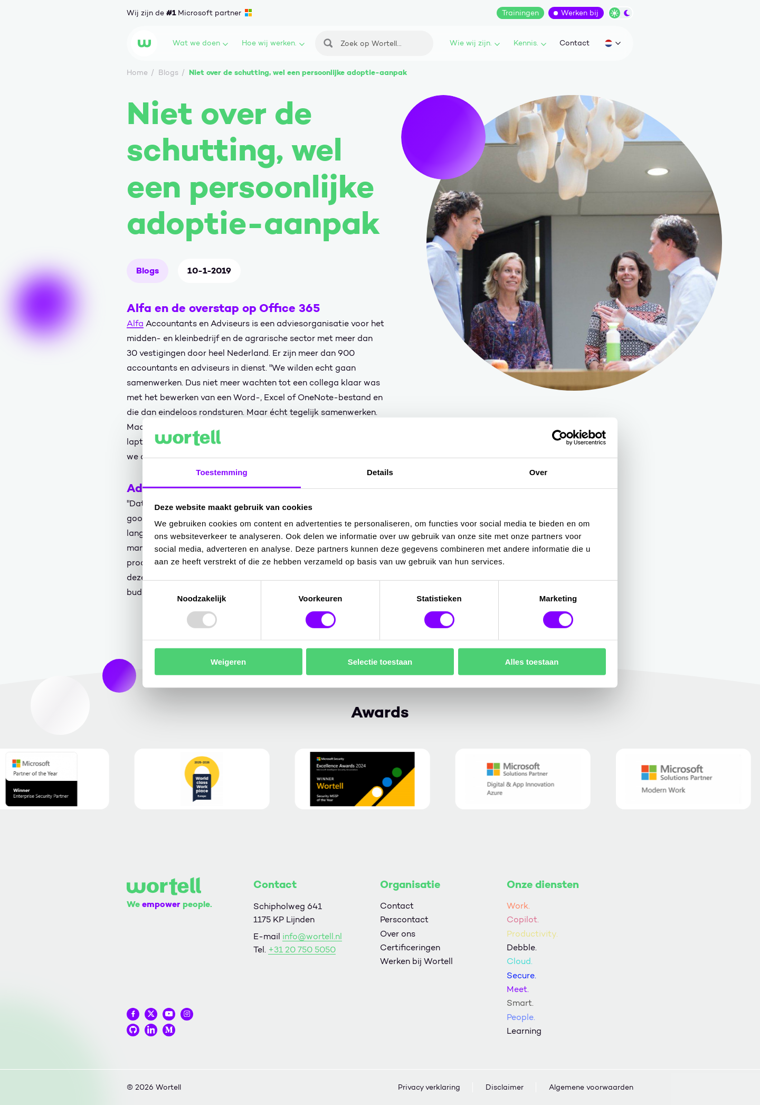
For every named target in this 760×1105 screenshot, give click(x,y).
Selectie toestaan (380, 661)
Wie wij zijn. (475, 43)
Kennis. (530, 43)
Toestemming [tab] (222, 472)
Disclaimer (505, 1087)
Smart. (520, 1003)
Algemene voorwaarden (591, 1087)
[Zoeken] (374, 43)
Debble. (522, 947)
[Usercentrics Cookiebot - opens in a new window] (560, 438)
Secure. (521, 975)
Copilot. (523, 919)
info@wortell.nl (312, 936)
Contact (574, 43)
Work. (518, 906)
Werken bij (579, 12)
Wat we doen (200, 43)
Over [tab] (538, 472)
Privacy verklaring (429, 1087)
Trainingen (520, 12)
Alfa (135, 323)
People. (521, 1017)
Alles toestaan (532, 661)
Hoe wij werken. (273, 43)
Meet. (518, 989)
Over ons (397, 934)
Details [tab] (380, 472)
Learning (524, 1031)
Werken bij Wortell (416, 961)
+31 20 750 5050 (302, 950)
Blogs (147, 270)
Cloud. (520, 961)
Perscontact (404, 919)
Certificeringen (410, 947)
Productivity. (532, 934)
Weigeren (228, 661)
